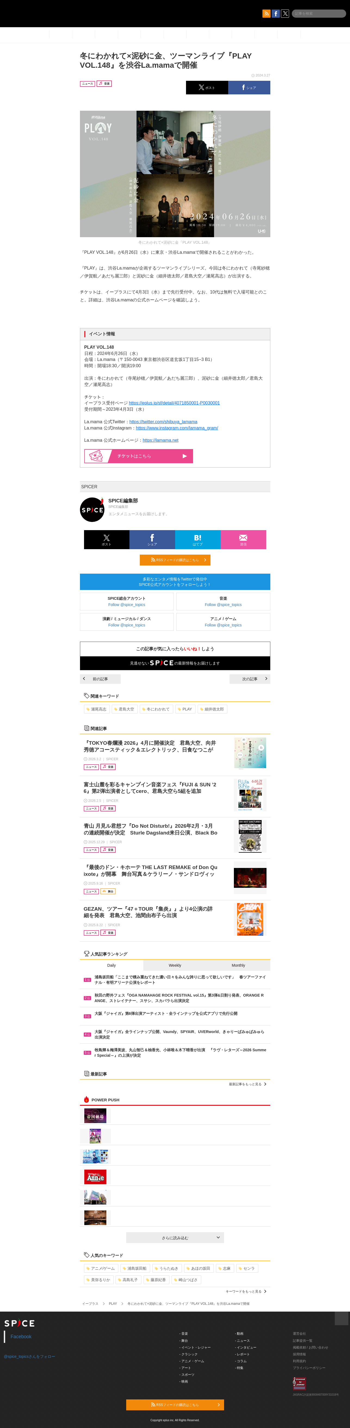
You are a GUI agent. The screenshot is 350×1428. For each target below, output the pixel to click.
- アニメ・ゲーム (191, 1361)
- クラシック (188, 1354)
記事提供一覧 (302, 1341)
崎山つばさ (186, 1280)
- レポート (242, 1354)
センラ (247, 1268)
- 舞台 (183, 1341)
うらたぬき (166, 1268)
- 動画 (239, 1334)
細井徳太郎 (212, 709)
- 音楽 (183, 1334)
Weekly (175, 965)
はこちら (152, 456)
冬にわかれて (156, 709)
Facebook (21, 1336)
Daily (111, 965)
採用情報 (299, 1354)
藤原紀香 (156, 1280)
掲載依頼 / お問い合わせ (310, 1347)
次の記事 (254, 679)
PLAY (185, 709)
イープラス (90, 1304)
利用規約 (299, 1361)
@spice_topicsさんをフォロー (29, 1356)
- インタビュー (245, 1347)
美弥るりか (98, 1280)
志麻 (224, 1268)
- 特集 (239, 1368)
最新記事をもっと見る (247, 1084)
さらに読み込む (191, 1238)
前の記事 (95, 679)
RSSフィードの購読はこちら (178, 560)
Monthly (238, 965)
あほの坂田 (198, 1268)
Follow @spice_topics (126, 604)
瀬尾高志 (96, 709)
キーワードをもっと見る (246, 1291)
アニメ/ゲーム (100, 1268)
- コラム (241, 1361)
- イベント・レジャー (195, 1347)
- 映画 (183, 1381)
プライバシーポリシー (309, 1368)
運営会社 (299, 1334)
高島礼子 (128, 1280)
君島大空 (124, 709)
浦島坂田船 (135, 1268)
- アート (185, 1368)
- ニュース (242, 1341)
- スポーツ (186, 1375)
